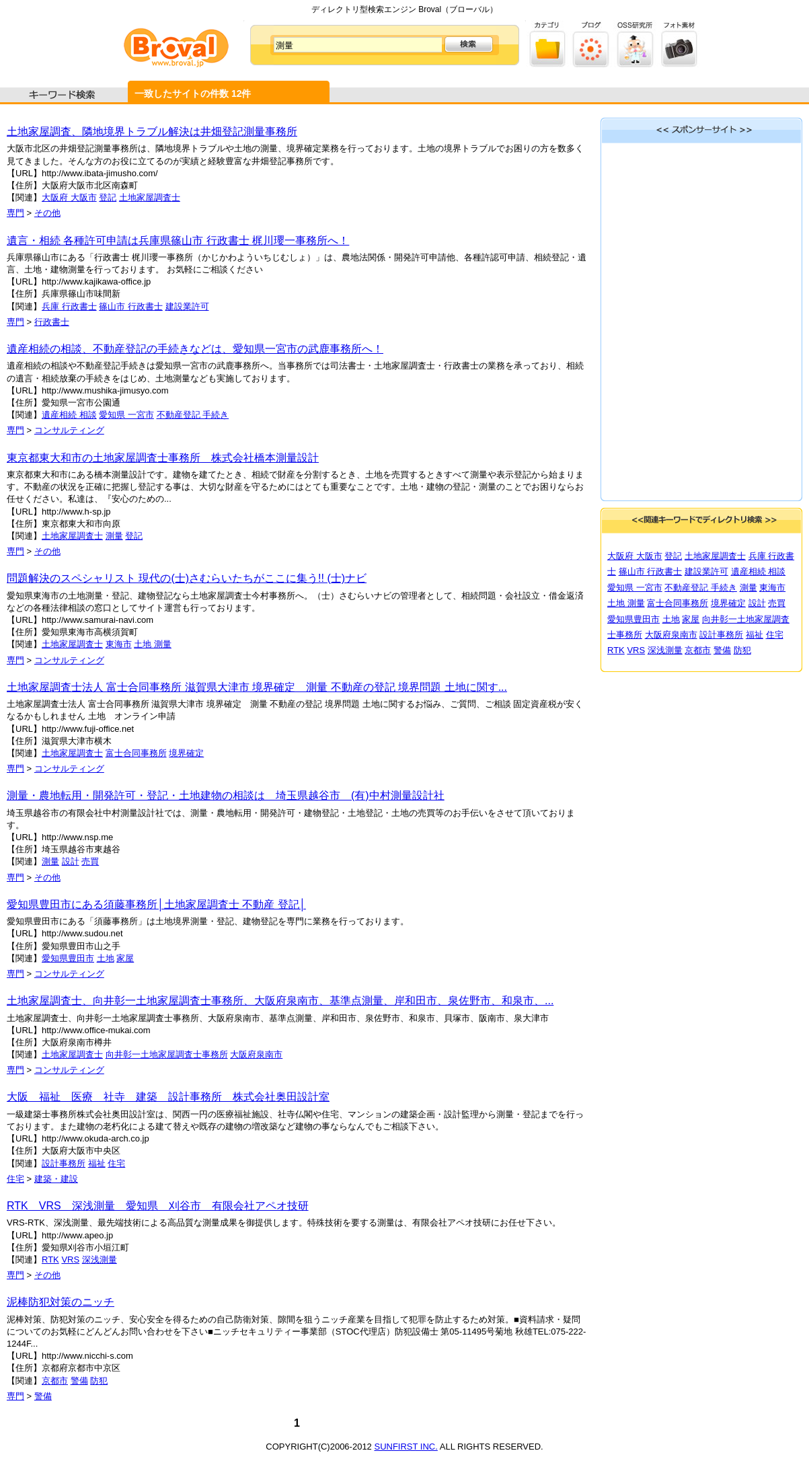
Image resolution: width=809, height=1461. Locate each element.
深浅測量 (99, 1259)
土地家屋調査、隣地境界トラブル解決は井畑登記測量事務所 (152, 131)
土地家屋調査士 (149, 197)
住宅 (116, 1163)
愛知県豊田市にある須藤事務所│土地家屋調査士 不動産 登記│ (156, 904)
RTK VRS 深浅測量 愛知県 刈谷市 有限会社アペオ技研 (158, 1205)
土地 (105, 958)
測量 (114, 536)
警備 (79, 1381)
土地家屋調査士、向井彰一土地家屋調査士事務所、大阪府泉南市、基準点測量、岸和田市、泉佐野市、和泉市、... (280, 1000)
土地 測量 (152, 644)
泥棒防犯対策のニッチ (60, 1302)
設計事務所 (63, 1163)
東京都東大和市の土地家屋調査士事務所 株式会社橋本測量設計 (163, 457)
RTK (50, 1259)
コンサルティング (69, 430)
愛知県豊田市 (68, 958)
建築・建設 (56, 1179)
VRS (70, 1259)
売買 (90, 861)
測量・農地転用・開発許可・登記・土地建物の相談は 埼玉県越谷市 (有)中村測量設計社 (226, 795)
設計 (70, 861)
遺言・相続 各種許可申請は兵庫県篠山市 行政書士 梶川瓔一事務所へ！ (178, 240)
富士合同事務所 (136, 753)
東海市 (119, 644)
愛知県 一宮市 (126, 415)
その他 (47, 213)
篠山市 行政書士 (131, 306)
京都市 (55, 1381)
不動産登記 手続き (193, 415)
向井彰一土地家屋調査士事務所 (167, 1054)
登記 (107, 197)
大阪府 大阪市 (69, 197)
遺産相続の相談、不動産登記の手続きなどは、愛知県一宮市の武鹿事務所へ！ (195, 348)
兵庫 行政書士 (69, 306)
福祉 (97, 1163)
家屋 (125, 958)
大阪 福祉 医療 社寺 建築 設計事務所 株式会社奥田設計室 (168, 1096)
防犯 (99, 1381)
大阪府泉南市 (256, 1054)
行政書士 (51, 322)
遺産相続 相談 (69, 415)
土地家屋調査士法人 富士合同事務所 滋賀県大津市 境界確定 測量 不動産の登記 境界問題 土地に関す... (257, 687)
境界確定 (186, 753)
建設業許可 (187, 306)
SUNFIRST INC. (405, 1446)
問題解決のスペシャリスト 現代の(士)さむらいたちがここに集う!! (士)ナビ (187, 578)
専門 (15, 213)
